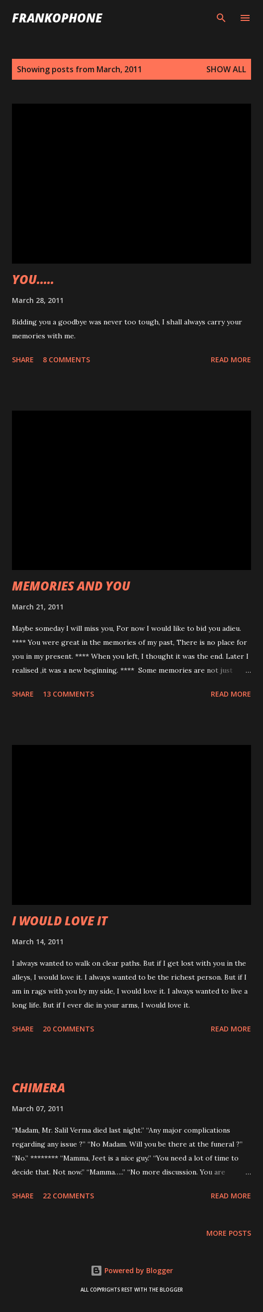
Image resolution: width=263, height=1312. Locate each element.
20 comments (68, 1028)
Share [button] (23, 359)
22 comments (68, 1195)
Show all (226, 69)
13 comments (68, 694)
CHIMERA (38, 1087)
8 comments (66, 359)
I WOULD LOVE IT (59, 920)
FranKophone (57, 17)
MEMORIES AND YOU (71, 586)
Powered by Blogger (131, 1270)
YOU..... (33, 279)
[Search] (221, 18)
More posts (228, 1233)
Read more (231, 359)
